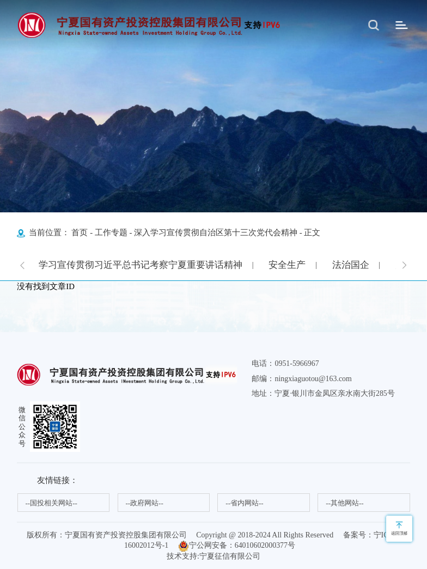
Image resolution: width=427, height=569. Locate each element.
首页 (79, 232)
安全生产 (287, 265)
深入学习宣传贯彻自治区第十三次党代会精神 (215, 232)
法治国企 (350, 265)
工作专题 (111, 232)
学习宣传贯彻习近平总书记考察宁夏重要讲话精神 (140, 265)
